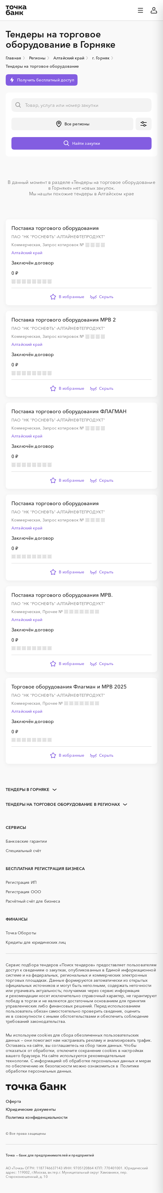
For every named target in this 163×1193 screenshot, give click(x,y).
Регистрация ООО (23, 891)
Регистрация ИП (21, 882)
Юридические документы (31, 1109)
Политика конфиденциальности (36, 1117)
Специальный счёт (23, 850)
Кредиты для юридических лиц (36, 942)
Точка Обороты (21, 932)
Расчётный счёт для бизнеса (33, 901)
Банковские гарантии (26, 841)
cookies (44, 1035)
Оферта (13, 1101)
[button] (72, 124)
